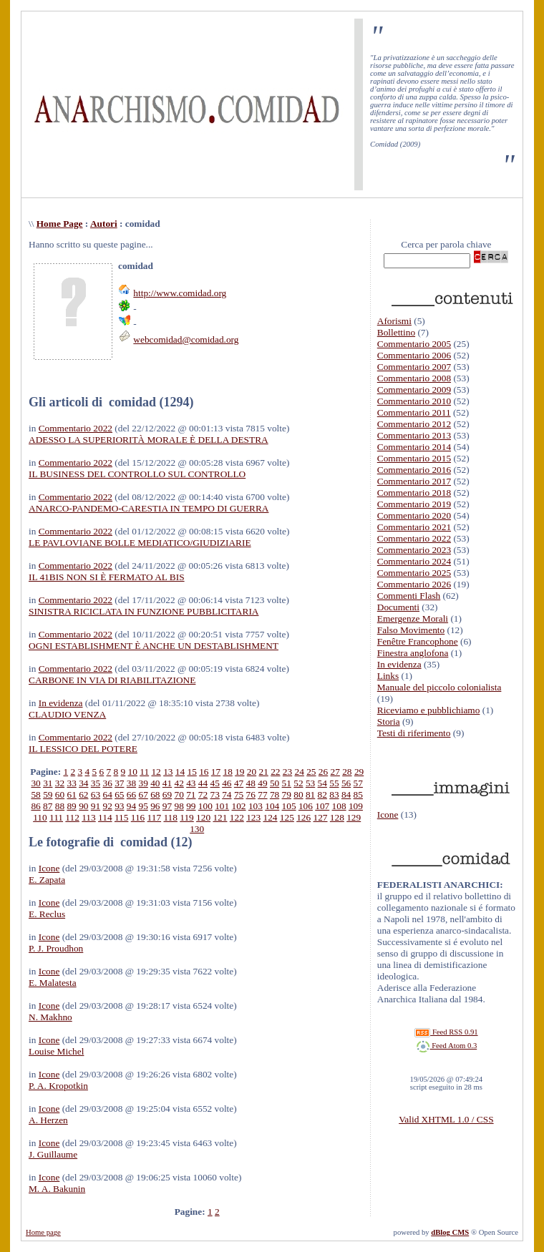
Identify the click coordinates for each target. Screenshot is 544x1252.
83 (334, 794)
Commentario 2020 (414, 515)
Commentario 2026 (414, 584)
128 (337, 817)
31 (47, 783)
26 (323, 771)
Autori (103, 223)
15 (191, 771)
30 (35, 783)
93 (119, 806)
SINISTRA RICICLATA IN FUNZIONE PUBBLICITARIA (143, 611)
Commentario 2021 (414, 527)
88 (59, 806)
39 (143, 783)
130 (197, 828)
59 (47, 794)
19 (239, 771)
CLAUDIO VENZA (67, 714)
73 (215, 794)
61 (71, 794)
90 (83, 806)
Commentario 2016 (414, 469)
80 (298, 794)
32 (59, 783)
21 (263, 771)
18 (227, 771)
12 (155, 771)
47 (238, 783)
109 (356, 806)
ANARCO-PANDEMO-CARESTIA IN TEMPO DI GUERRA (148, 508)
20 (251, 771)
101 (222, 806)
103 (255, 806)
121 (220, 817)
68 (155, 794)
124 (270, 817)
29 (359, 771)
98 (179, 806)
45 (215, 783)
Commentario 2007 (414, 366)
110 (40, 817)
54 (322, 783)
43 (190, 783)
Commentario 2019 (414, 504)
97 (167, 806)
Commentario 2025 (414, 572)
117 (154, 817)
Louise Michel (56, 1051)
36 (107, 783)
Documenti (398, 607)
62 (83, 794)
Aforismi (394, 321)
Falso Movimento (411, 630)
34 (83, 783)
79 (286, 794)
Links (388, 675)
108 (339, 806)
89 (71, 806)
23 (287, 771)
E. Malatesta (53, 982)
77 (262, 794)
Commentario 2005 (414, 343)
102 (239, 806)
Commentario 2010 (414, 401)
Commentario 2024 (414, 561)
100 (205, 806)
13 (168, 771)
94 (131, 806)
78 (274, 794)
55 (334, 783)
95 (142, 806)
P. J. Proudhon (56, 948)
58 (35, 794)
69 (167, 794)
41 (167, 783)
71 (190, 794)
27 (335, 771)
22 (275, 771)
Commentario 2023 (414, 549)
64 (107, 794)
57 (358, 783)
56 (346, 783)
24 (299, 771)
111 (56, 817)
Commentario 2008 (414, 378)
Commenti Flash (409, 595)
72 (203, 794)
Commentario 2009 (414, 389)
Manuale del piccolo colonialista (439, 687)
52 (298, 783)
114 (105, 817)
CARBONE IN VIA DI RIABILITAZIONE (112, 680)
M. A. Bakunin (57, 1188)
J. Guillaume (53, 1154)
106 (305, 806)
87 (47, 806)
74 (226, 794)
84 (346, 794)
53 (310, 783)
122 (237, 817)
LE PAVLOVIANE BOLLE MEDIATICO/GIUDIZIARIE (140, 542)
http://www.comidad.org (179, 293)
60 (59, 794)
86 (35, 806)
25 (311, 771)
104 (272, 806)
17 (215, 771)
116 (138, 817)
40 (155, 783)
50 (274, 783)
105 (289, 806)
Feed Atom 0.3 (446, 1046)
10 (132, 771)
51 (286, 783)
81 (310, 794)
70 (179, 794)
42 (179, 783)
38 (131, 783)
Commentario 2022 (75, 428)
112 (72, 817)
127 (321, 817)
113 (89, 817)
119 (187, 817)
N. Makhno (50, 1017)
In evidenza (61, 703)
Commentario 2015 (414, 458)
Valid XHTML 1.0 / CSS (446, 1119)
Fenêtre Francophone (417, 641)
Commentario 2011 (414, 412)
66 (131, 794)
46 (226, 783)
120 (203, 817)
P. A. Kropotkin (58, 1085)
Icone (49, 868)
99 (190, 806)
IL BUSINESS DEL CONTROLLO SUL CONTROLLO (137, 474)
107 (322, 806)
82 (322, 794)
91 (95, 806)
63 (95, 794)
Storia (388, 721)
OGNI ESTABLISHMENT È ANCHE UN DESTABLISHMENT (153, 645)
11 (144, 771)
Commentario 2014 (414, 446)
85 (358, 794)
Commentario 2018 (414, 492)
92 (107, 806)
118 (170, 817)
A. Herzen (48, 1120)
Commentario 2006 (414, 355)
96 (155, 806)
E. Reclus (47, 914)
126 (303, 817)
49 (262, 783)
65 (119, 794)
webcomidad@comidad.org (185, 339)
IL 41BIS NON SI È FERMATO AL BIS (107, 577)
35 (95, 783)
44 (203, 783)
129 (353, 817)
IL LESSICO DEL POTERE (83, 748)
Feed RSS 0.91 (445, 1032)
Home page (43, 1232)
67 (143, 794)
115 (122, 817)
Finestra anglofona (413, 652)
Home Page (60, 223)
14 (180, 771)
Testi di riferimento (414, 733)
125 (287, 817)
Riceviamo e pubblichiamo (428, 710)
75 (238, 794)
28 (346, 771)
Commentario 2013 (414, 435)
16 (203, 771)
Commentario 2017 (414, 481)
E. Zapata (47, 879)
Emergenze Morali (412, 618)
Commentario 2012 (414, 424)
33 (71, 783)
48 (251, 783)
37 (119, 783)
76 (251, 794)
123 (253, 817)
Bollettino (396, 332)
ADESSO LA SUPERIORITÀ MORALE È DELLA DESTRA (148, 439)
